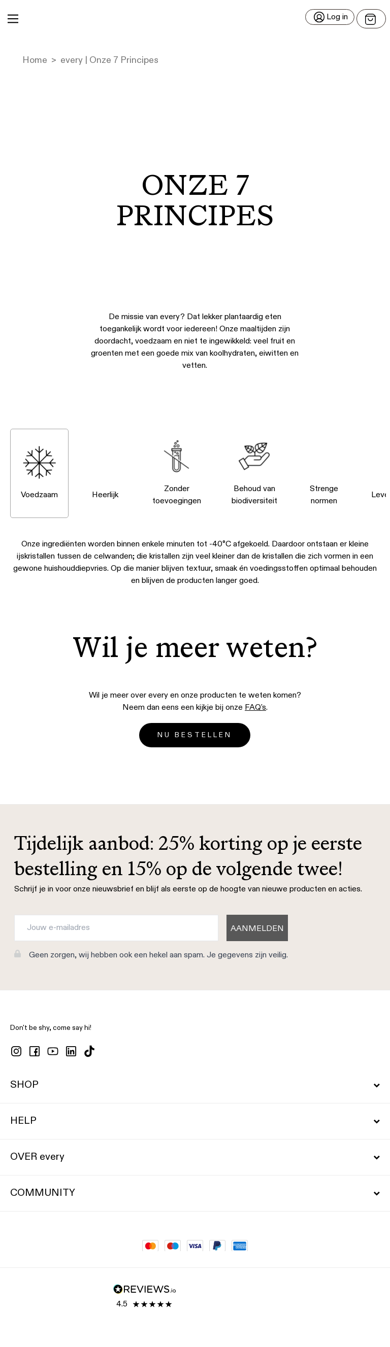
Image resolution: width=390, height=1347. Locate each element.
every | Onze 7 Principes (109, 60)
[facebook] (34, 1051)
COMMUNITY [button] (195, 1193)
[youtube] (53, 1051)
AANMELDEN (257, 929)
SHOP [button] (195, 1085)
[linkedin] (71, 1051)
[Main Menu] (13, 18)
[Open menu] (371, 18)
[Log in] (329, 17)
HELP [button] (195, 1121)
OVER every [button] (195, 1157)
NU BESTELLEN (194, 735)
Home (34, 60)
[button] (195, 19)
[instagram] (16, 1051)
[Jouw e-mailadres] (116, 928)
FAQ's (255, 708)
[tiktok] (89, 1051)
